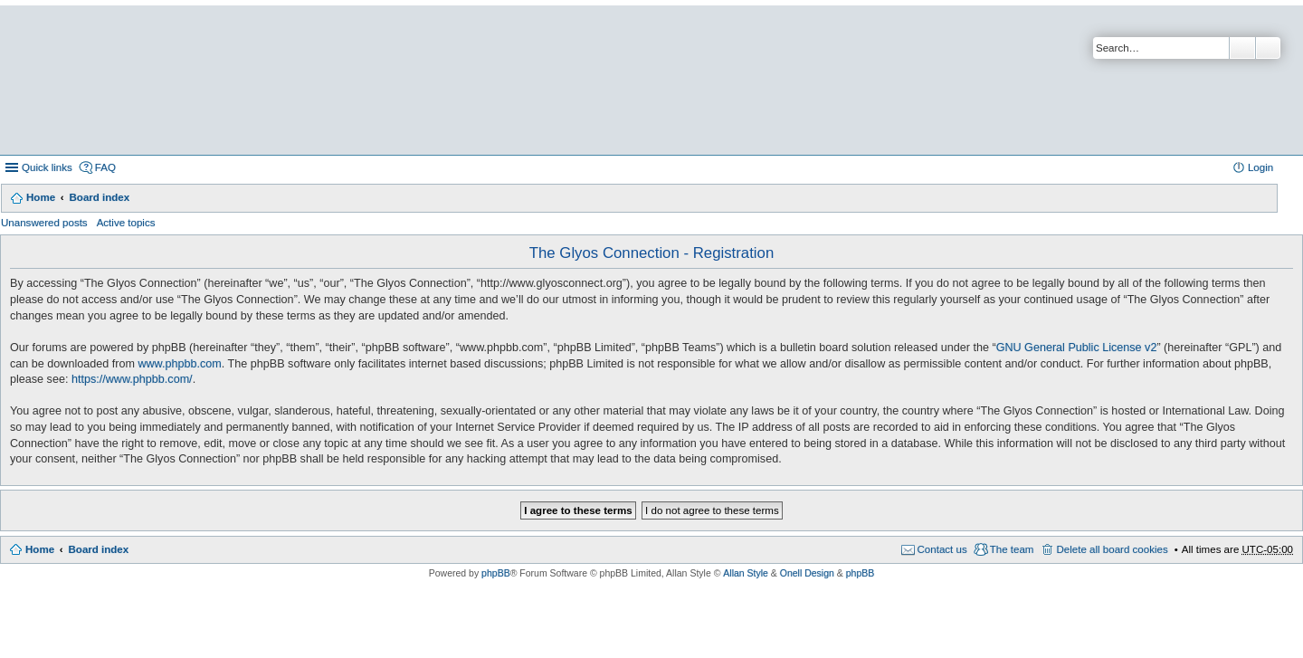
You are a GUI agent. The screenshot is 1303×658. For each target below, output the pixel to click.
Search (1242, 48)
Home (40, 197)
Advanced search (1268, 48)
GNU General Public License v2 (1076, 347)
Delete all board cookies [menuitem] (1111, 549)
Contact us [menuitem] (942, 549)
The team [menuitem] (1012, 549)
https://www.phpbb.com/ (132, 379)
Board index (99, 197)
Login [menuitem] (1260, 167)
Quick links (47, 167)
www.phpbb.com (179, 364)
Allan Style (745, 572)
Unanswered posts (44, 222)
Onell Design (807, 572)
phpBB (495, 572)
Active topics (126, 222)
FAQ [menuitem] (105, 167)
